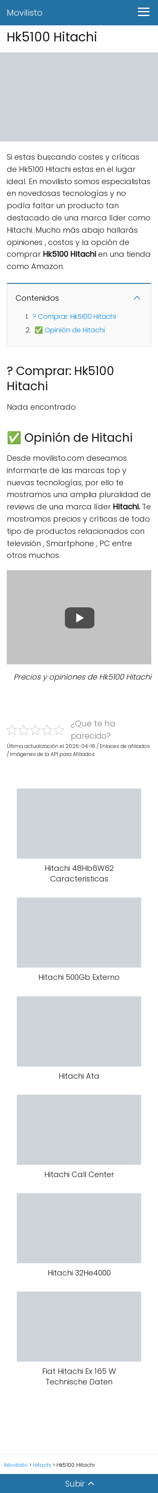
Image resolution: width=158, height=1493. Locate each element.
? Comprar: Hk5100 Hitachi (74, 316)
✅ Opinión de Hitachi (70, 330)
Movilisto (25, 13)
